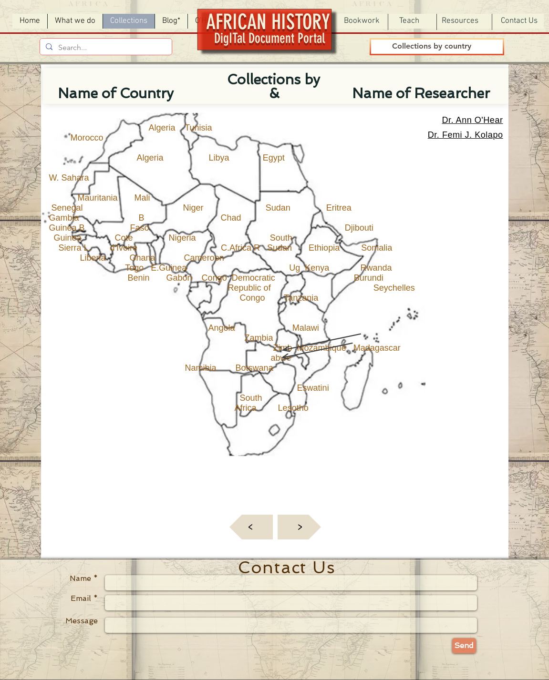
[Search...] (105, 48)
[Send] (464, 645)
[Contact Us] (519, 21)
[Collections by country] (431, 46)
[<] (251, 527)
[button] (361, 21)
